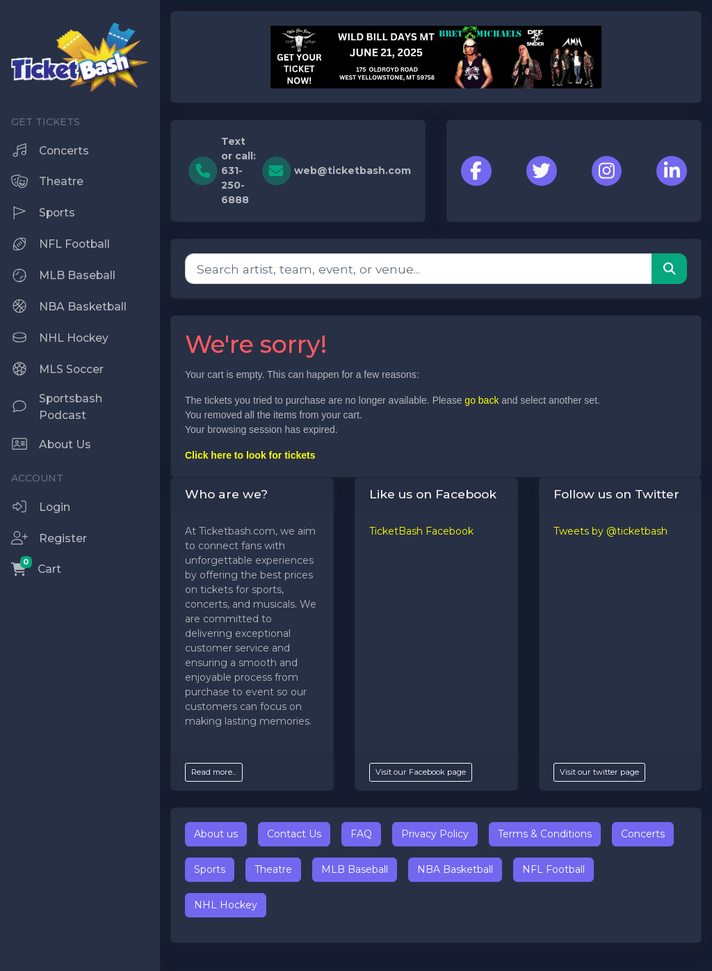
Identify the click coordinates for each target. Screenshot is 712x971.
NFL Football (553, 869)
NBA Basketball (455, 869)
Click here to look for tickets (250, 455)
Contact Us (294, 834)
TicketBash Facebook (421, 531)
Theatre (273, 869)
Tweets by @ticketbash (610, 531)
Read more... (213, 772)
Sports (209, 869)
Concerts (643, 834)
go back (481, 400)
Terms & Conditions (545, 834)
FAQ (361, 834)
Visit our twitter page (599, 772)
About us (216, 834)
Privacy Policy (435, 834)
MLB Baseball (354, 869)
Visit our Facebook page (420, 772)
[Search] (418, 268)
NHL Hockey (225, 905)
